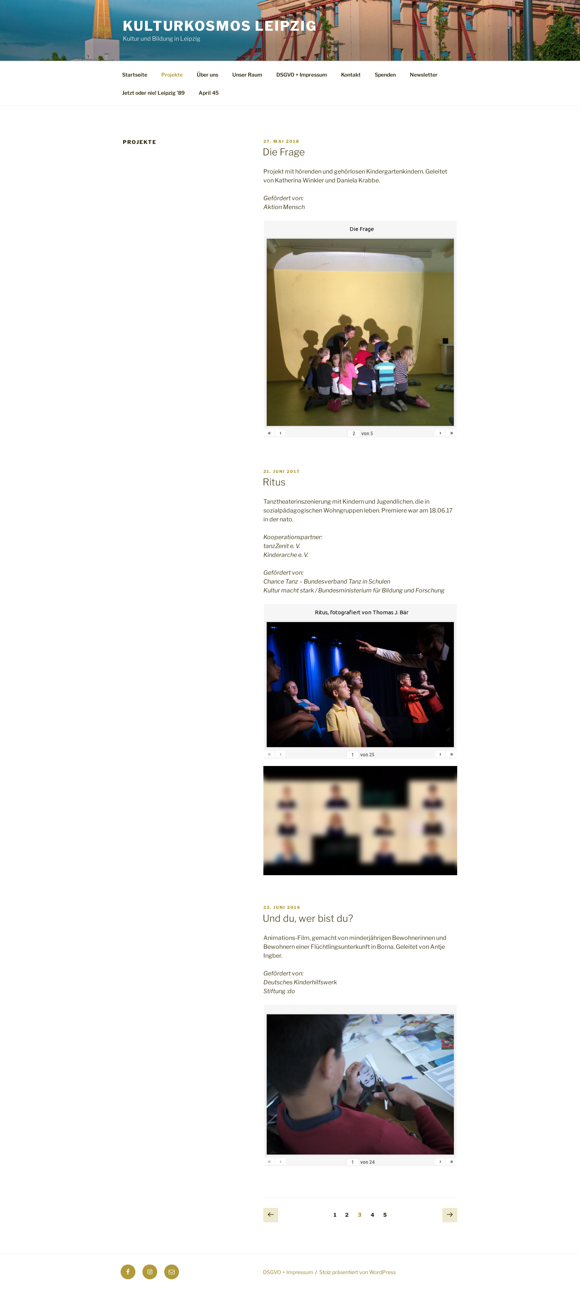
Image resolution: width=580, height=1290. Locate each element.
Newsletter (424, 74)
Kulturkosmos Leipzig (220, 26)
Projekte (172, 74)
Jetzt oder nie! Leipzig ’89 (153, 93)
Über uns (207, 74)
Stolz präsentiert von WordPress (357, 1272)
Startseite (134, 74)
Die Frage (284, 152)
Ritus (274, 482)
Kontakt (351, 74)
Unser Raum (247, 74)
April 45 (209, 93)
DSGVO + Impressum (301, 74)
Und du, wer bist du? (308, 918)
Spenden (385, 74)
